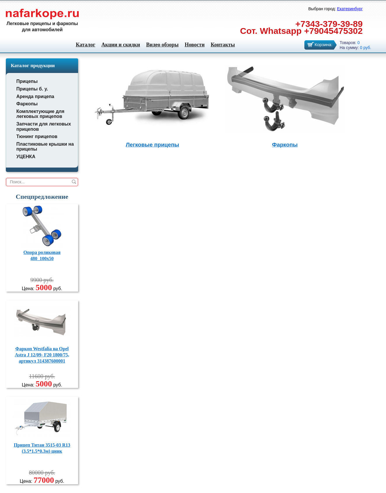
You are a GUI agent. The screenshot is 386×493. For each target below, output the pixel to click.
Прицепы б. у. (32, 88)
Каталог (85, 45)
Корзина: (323, 44)
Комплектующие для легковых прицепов (40, 114)
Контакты (223, 45)
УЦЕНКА (25, 156)
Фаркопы (27, 103)
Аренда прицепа (35, 96)
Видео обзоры (162, 45)
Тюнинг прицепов (36, 136)
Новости (194, 45)
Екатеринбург (350, 8)
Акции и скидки (120, 45)
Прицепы (27, 81)
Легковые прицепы (152, 145)
